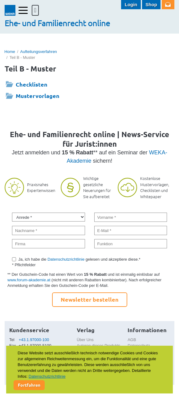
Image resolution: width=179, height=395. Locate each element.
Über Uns (85, 339)
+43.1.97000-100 (34, 339)
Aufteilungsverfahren (38, 51)
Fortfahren (29, 385)
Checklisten (31, 84)
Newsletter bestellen (90, 299)
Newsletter (168, 4)
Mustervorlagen (37, 95)
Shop (151, 4)
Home (9, 51)
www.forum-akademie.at (28, 280)
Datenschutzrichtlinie (65, 259)
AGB (132, 339)
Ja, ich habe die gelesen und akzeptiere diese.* (79, 259)
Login (131, 4)
